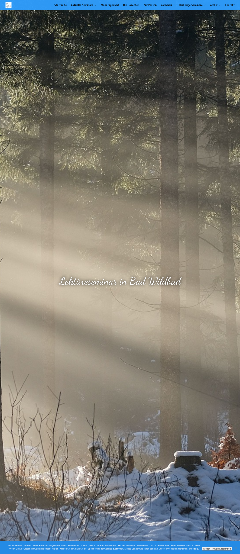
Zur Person (150, 5)
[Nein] (236, 547)
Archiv (214, 5)
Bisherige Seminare (191, 5)
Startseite (60, 5)
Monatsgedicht (110, 5)
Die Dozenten (131, 5)
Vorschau (166, 5)
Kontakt (230, 5)
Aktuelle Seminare (82, 5)
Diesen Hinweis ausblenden (217, 549)
